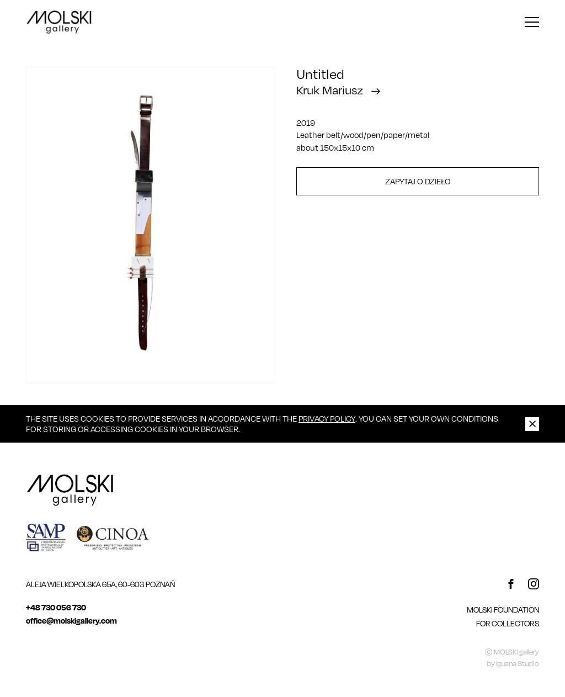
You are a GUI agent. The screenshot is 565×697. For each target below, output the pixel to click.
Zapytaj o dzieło (418, 181)
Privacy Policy (327, 418)
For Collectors (507, 623)
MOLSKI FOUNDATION (503, 609)
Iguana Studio (517, 663)
